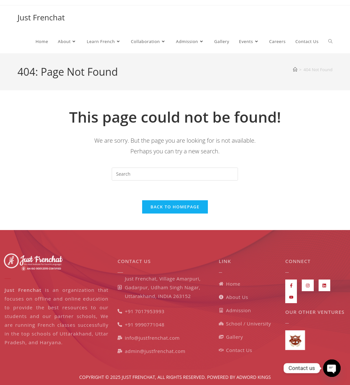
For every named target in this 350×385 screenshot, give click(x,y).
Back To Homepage (175, 207)
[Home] (295, 69)
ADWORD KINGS (253, 377)
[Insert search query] (175, 174)
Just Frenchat (41, 17)
